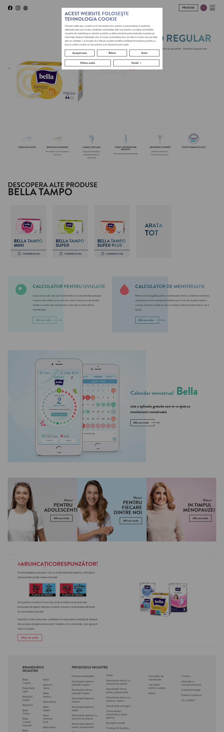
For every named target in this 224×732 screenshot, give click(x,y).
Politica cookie (87, 63)
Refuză (112, 53)
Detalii (135, 63)
